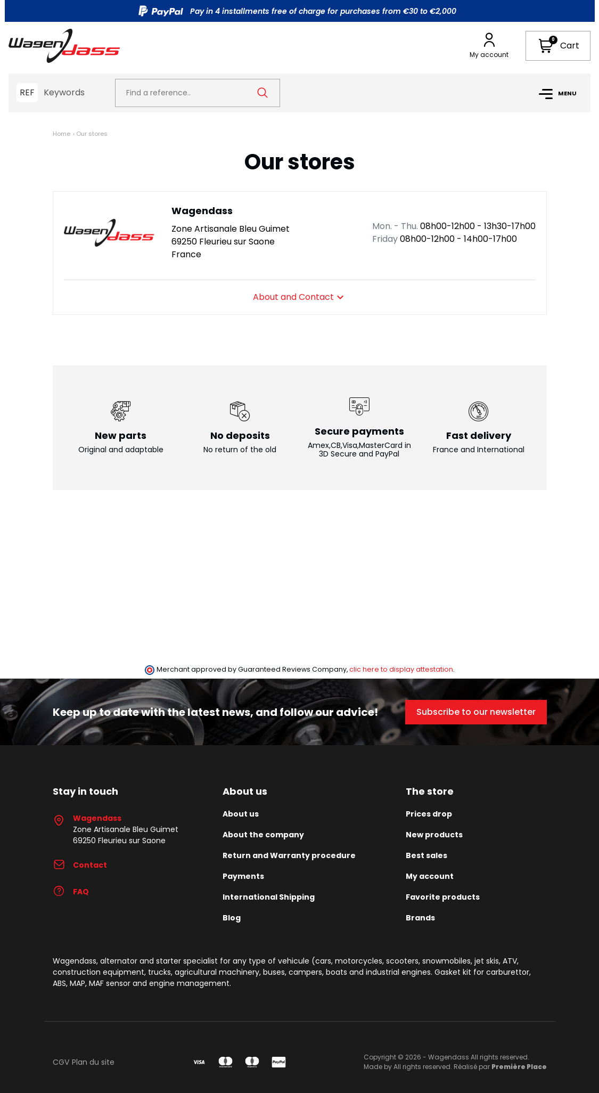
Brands (420, 917)
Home (61, 133)
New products (434, 834)
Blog (232, 917)
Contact (80, 865)
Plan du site (93, 1062)
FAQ (71, 892)
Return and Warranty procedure (289, 855)
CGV (61, 1062)
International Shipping (269, 897)
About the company (263, 834)
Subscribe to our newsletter (476, 712)
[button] (558, 46)
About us (241, 814)
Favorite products (443, 897)
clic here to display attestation (401, 669)
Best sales (426, 855)
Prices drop (429, 814)
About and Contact (300, 297)
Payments (243, 876)
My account (430, 876)
